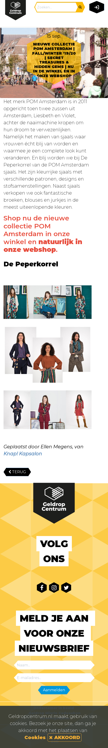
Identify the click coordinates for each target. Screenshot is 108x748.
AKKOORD (64, 737)
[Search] (56, 7)
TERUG (17, 472)
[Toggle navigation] (95, 20)
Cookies (35, 737)
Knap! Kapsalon (23, 454)
